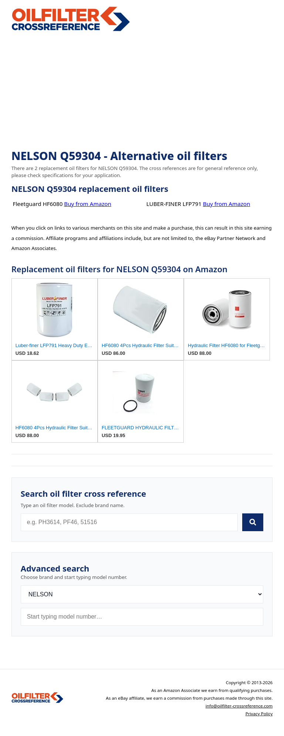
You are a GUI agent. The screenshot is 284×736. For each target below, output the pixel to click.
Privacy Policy (259, 713)
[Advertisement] (142, 91)
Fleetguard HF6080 (38, 203)
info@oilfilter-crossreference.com (239, 706)
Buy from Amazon (87, 203)
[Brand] (142, 594)
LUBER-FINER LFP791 (174, 203)
